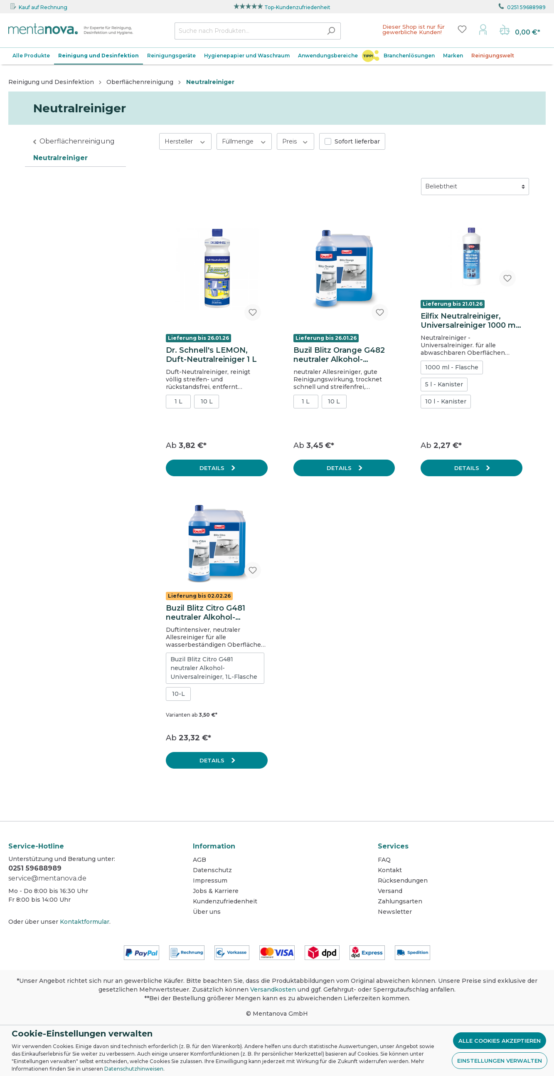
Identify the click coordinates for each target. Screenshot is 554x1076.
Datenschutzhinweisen (133, 1069)
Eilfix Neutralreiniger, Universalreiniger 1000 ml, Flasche (470, 321)
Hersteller (185, 141)
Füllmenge (244, 141)
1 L (178, 401)
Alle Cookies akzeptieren (499, 1040)
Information (214, 846)
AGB (199, 859)
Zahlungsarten (400, 901)
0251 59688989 (526, 7)
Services (393, 846)
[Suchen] (331, 31)
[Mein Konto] (483, 29)
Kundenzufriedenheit (225, 901)
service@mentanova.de (47, 878)
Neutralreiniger (60, 158)
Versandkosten (273, 989)
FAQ (384, 859)
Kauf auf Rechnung (43, 7)
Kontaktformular (84, 921)
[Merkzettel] (462, 29)
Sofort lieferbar (357, 141)
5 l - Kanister (444, 384)
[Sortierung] (475, 186)
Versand (390, 891)
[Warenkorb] (520, 31)
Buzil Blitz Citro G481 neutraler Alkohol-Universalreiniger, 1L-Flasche (213, 667)
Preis (295, 141)
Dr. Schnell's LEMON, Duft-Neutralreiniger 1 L (211, 355)
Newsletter (395, 911)
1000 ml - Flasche (451, 367)
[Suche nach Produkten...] (248, 31)
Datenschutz (212, 870)
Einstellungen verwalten (499, 1060)
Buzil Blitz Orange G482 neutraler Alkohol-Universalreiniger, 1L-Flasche (339, 355)
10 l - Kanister (445, 401)
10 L (207, 401)
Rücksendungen (403, 880)
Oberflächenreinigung (77, 141)
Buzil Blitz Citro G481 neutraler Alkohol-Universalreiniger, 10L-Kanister (208, 613)
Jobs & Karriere (216, 891)
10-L (178, 694)
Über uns (207, 911)
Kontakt (390, 870)
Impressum (210, 880)
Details (212, 468)
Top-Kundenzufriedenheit (297, 7)
